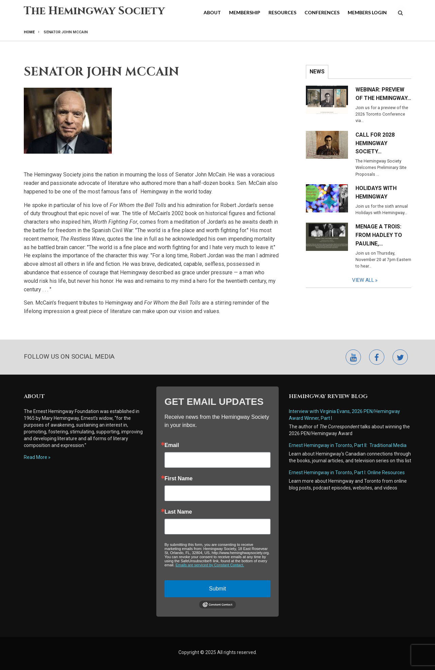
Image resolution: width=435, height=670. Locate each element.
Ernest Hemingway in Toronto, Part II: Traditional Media (347, 445)
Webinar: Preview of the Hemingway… (383, 93)
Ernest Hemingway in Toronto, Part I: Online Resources (347, 472)
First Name (178, 478)
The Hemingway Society (94, 11)
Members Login (367, 12)
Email (171, 445)
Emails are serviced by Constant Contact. (209, 565)
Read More (35, 457)
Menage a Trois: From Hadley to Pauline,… (378, 235)
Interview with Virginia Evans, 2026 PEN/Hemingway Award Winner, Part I (344, 415)
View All (366, 280)
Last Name (178, 512)
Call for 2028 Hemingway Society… (375, 143)
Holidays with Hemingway (376, 192)
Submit (217, 588)
